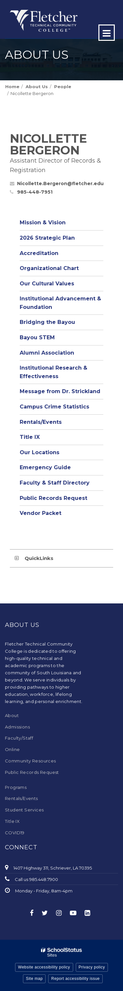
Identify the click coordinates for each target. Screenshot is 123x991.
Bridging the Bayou (47, 322)
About (12, 715)
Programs (16, 787)
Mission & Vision (43, 222)
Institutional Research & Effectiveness (53, 372)
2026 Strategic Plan (47, 238)
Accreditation (39, 253)
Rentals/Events (41, 422)
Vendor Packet (40, 513)
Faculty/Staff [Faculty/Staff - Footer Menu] (19, 738)
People (62, 86)
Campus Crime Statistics (54, 407)
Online (12, 749)
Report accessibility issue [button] (75, 978)
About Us (37, 86)
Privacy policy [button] (92, 967)
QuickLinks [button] (39, 558)
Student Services (24, 809)
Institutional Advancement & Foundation (60, 303)
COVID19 (15, 832)
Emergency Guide (45, 467)
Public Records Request (53, 498)
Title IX (30, 437)
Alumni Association (47, 353)
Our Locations (39, 452)
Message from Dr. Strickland (60, 391)
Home (12, 86)
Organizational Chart (61, 270)
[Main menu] (106, 32)
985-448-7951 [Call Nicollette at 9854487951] (34, 192)
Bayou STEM (37, 337)
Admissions (17, 726)
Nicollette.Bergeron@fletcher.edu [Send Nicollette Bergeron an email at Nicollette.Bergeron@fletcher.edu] (60, 183)
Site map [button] (34, 978)
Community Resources (30, 760)
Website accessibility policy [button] (44, 967)
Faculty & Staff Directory (55, 483)
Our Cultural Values (47, 283)
